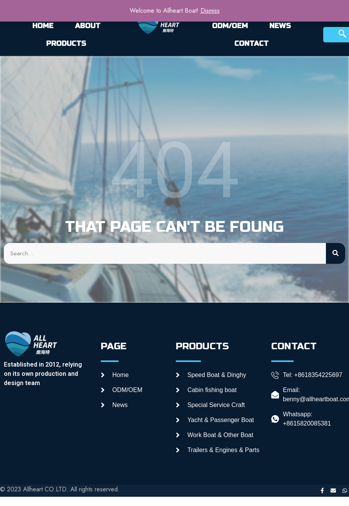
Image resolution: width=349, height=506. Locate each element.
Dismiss (210, 10)
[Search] (335, 253)
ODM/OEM (230, 26)
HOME (42, 26)
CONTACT (251, 43)
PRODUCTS (66, 43)
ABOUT (87, 26)
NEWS (280, 26)
